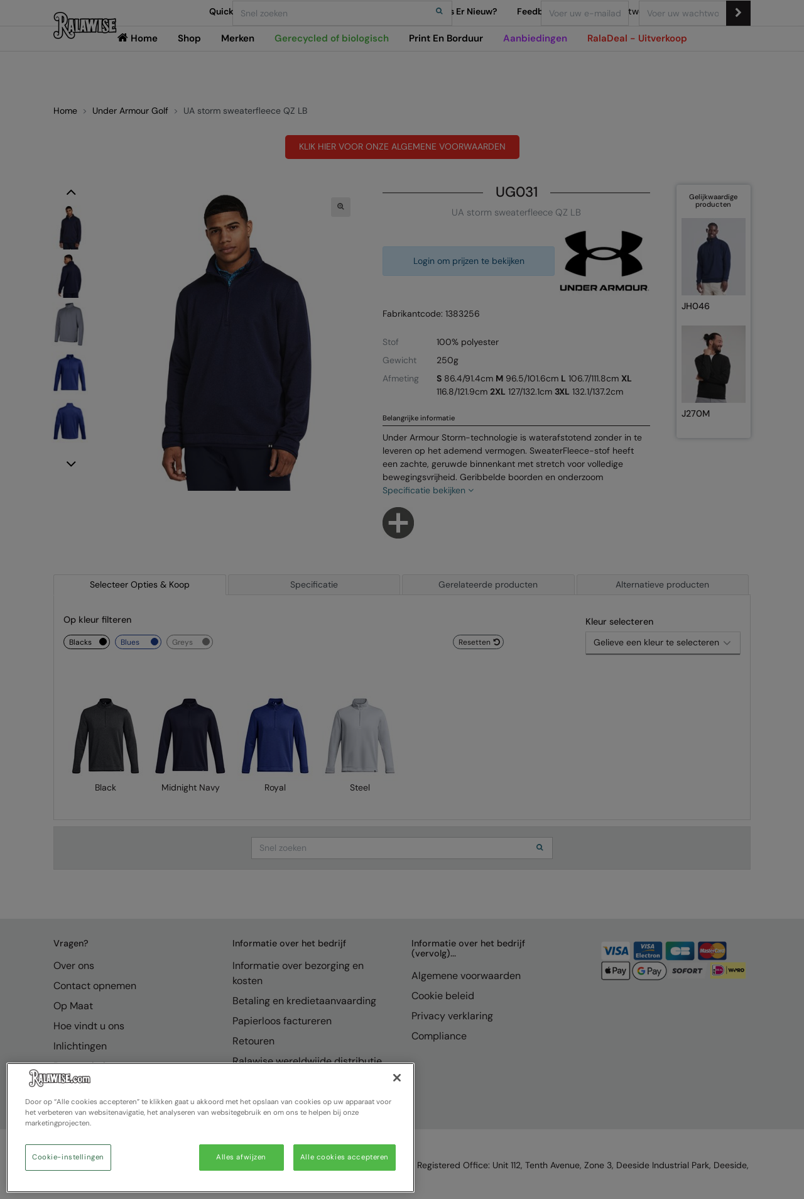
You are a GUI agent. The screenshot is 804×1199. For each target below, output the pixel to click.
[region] (210, 1128)
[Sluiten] (397, 1078)
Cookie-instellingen (68, 1157)
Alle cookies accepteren (344, 1157)
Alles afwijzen (241, 1157)
